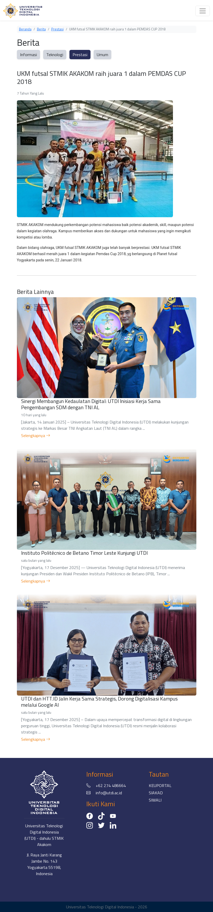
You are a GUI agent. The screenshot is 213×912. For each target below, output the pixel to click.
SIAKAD (156, 793)
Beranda (25, 29)
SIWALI (155, 800)
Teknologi (54, 54)
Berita (41, 29)
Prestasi (57, 29)
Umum (102, 54)
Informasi (28, 54)
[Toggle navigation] (202, 11)
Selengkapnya (35, 435)
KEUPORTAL (160, 785)
